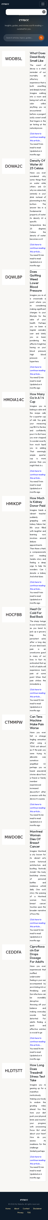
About (16, 1208)
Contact (26, 1208)
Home (8, 1208)
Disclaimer (37, 1208)
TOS (29, 1212)
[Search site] (24, 37)
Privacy (20, 1212)
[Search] (41, 37)
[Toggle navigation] (42, 4)
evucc (5, 3)
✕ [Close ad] (44, 12)
